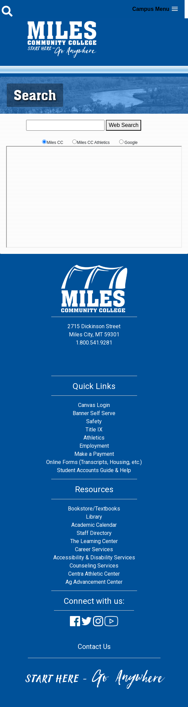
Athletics (94, 437)
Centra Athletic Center (94, 574)
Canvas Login (94, 405)
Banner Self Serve (94, 413)
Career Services (94, 549)
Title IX (94, 429)
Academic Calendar (94, 525)
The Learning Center (94, 541)
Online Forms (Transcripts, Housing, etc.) (94, 462)
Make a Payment (94, 454)
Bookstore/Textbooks (94, 508)
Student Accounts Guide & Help (94, 470)
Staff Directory (94, 533)
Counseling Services (94, 565)
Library (94, 517)
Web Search (123, 125)
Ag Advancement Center (94, 582)
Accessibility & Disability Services (94, 557)
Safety (94, 421)
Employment (94, 446)
